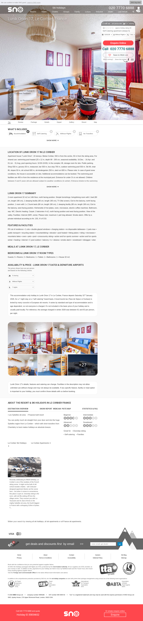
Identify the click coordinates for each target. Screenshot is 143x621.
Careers (97, 555)
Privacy (19, 558)
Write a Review (27, 109)
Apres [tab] (36, 474)
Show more (52, 187)
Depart (59, 122)
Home (10, 15)
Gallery (71, 122)
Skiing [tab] (24, 474)
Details (46, 122)
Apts (40, 443)
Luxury (88, 12)
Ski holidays (58, 7)
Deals (110, 12)
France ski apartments (72, 521)
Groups (66, 12)
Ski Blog (124, 555)
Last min (122, 12)
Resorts (33, 12)
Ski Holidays (19, 15)
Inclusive (99, 12)
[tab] (18, 408)
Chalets (55, 12)
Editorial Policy (97, 558)
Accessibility (72, 558)
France (39, 15)
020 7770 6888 (26, 611)
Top (9, 122)
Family (77, 12)
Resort (84, 122)
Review (20, 122)
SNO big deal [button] (135, 2)
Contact (71, 555)
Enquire (115, 614)
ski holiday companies (58, 578)
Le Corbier (48, 15)
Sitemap (124, 558)
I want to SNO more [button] (33, 2)
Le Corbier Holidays (17, 443)
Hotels (44, 12)
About (45, 555)
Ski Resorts (30, 15)
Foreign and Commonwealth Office (24, 572)
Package (34, 122)
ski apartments (52, 521)
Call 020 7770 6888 (118, 49)
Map (95, 122)
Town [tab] (13, 474)
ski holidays (39, 521)
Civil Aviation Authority (60, 567)
